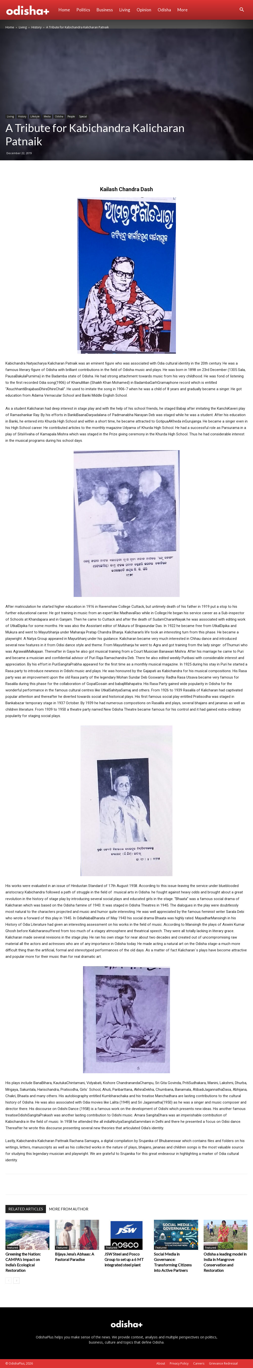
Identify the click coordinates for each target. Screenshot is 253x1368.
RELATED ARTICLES (25, 1209)
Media (47, 116)
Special (83, 116)
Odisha (164, 9)
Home (64, 9)
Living (124, 9)
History (36, 27)
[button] (242, 10)
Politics (83, 9)
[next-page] (16, 1280)
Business (105, 9)
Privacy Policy (179, 1363)
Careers (198, 1363)
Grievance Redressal (223, 1363)
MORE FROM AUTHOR (68, 1209)
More (182, 9)
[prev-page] (8, 1280)
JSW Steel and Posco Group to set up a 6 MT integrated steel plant (124, 1259)
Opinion (144, 9)
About (160, 1363)
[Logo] (30, 10)
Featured (12, 1247)
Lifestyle (35, 116)
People (71, 116)
